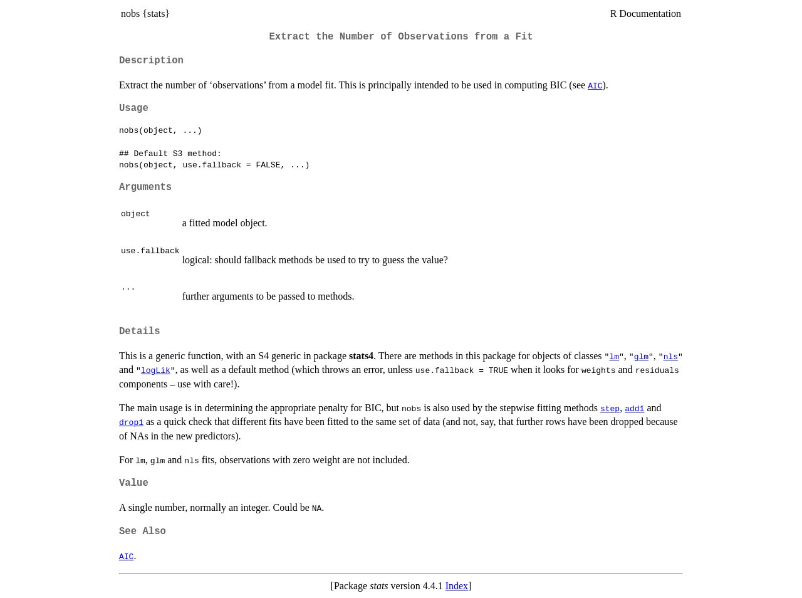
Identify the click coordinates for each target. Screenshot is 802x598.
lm (614, 356)
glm (641, 356)
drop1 (131, 422)
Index (456, 585)
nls (671, 356)
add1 (634, 408)
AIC (595, 85)
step (610, 408)
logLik (155, 369)
